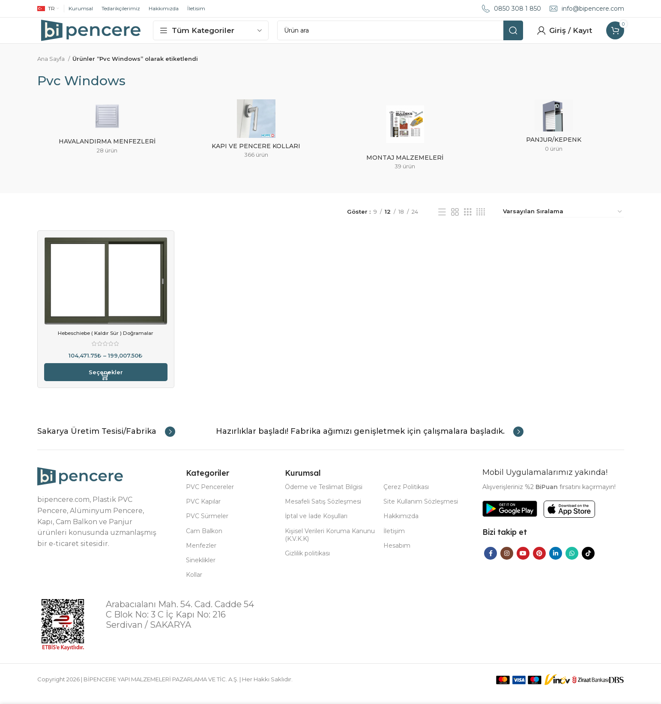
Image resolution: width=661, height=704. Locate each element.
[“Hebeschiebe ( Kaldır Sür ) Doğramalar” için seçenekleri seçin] (105, 381)
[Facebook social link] (490, 561)
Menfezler (201, 554)
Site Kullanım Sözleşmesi (420, 510)
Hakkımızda (164, 8)
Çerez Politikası (406, 495)
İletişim (394, 539)
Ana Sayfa (51, 67)
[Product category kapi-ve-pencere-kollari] (256, 140)
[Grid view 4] (480, 220)
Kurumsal (81, 8)
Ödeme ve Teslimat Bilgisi (323, 495)
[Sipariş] (563, 220)
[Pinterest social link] (539, 561)
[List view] (442, 220)
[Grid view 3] (468, 220)
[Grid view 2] (455, 220)
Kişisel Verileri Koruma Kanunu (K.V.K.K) (330, 543)
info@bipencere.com (593, 8)
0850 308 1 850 (517, 8)
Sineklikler (200, 569)
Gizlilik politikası (307, 562)
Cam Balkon (204, 539)
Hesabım (396, 554)
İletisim (196, 8)
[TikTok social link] (588, 561)
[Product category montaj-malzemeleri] (405, 146)
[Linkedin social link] (555, 561)
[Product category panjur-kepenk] (554, 137)
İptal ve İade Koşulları (316, 524)
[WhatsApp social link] (571, 561)
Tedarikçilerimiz (121, 8)
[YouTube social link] (523, 561)
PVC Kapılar (203, 510)
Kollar (194, 583)
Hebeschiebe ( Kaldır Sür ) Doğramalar (106, 341)
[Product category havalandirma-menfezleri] (107, 138)
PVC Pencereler (210, 495)
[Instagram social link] (506, 561)
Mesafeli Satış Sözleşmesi (323, 510)
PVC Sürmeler (207, 524)
